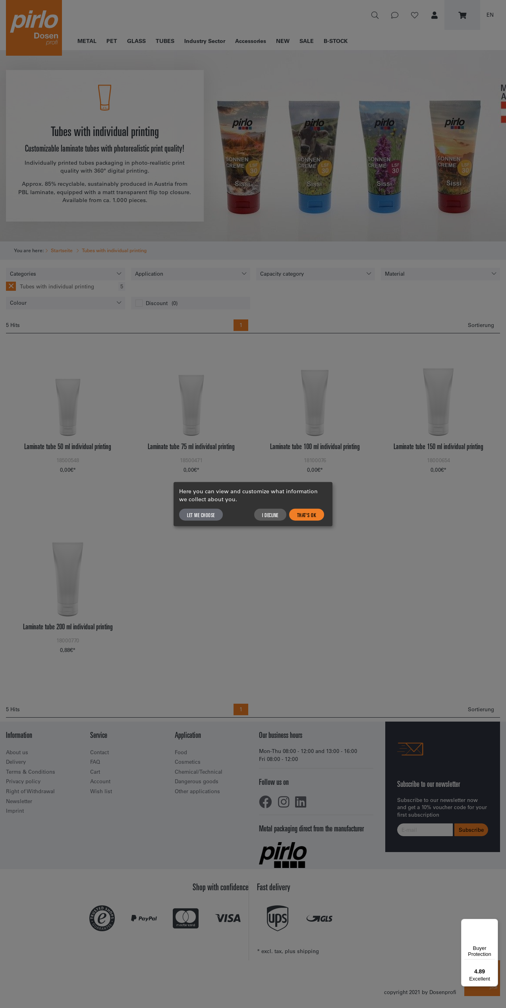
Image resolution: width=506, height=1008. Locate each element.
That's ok (307, 514)
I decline (270, 514)
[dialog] (253, 504)
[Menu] (493, 923)
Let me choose (201, 514)
